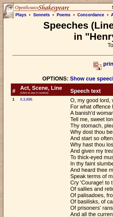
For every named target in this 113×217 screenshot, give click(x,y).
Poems (64, 14)
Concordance (90, 14)
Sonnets (41, 14)
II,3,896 (26, 99)
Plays (21, 14)
